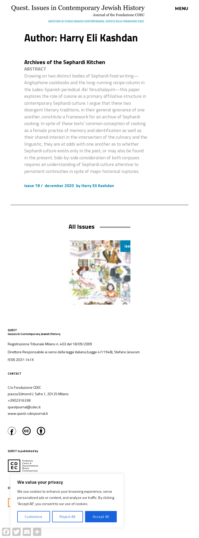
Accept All (101, 516)
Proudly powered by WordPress (96, 535)
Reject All (68, 516)
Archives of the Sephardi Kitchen (64, 62)
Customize (33, 516)
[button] (124, 272)
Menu (181, 9)
